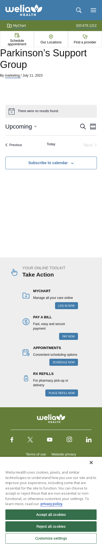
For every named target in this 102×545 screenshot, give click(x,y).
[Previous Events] (13, 145)
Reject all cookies (51, 526)
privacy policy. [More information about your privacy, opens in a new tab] (51, 504)
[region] (51, 500)
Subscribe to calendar (48, 163)
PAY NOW (68, 336)
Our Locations (51, 42)
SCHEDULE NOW (64, 362)
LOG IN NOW (66, 305)
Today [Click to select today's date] (51, 144)
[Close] (91, 462)
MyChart (16, 25)
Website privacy (63, 454)
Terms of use (36, 454)
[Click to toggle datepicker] (21, 126)
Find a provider (85, 42)
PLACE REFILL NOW (61, 393)
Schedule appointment (17, 42)
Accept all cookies (51, 514)
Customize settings (51, 538)
